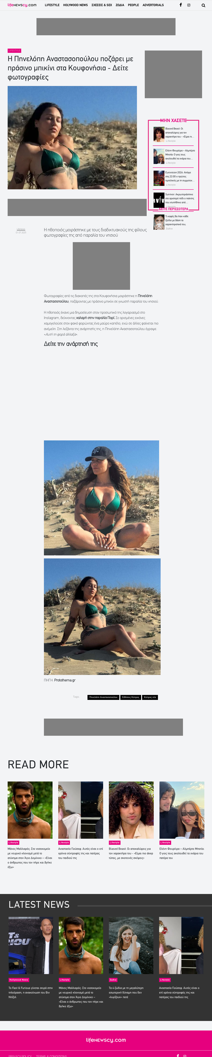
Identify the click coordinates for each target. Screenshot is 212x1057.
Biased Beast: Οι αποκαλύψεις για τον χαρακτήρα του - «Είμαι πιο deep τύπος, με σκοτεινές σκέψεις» (179, 136)
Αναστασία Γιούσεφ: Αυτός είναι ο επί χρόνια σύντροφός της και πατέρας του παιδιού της (80, 853)
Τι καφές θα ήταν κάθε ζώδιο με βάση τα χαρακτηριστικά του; (176, 220)
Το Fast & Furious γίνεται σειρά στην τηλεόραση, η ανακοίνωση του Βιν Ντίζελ (31, 993)
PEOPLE (133, 5)
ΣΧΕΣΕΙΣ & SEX (102, 5)
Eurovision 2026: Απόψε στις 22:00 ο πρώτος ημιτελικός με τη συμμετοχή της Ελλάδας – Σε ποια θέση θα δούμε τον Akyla (179, 180)
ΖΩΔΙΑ (120, 5)
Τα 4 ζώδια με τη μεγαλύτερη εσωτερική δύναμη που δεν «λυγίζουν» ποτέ (126, 993)
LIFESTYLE (52, 5)
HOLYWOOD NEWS (75, 5)
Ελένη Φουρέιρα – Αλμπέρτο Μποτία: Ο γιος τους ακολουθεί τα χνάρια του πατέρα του (181, 853)
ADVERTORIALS (153, 5)
